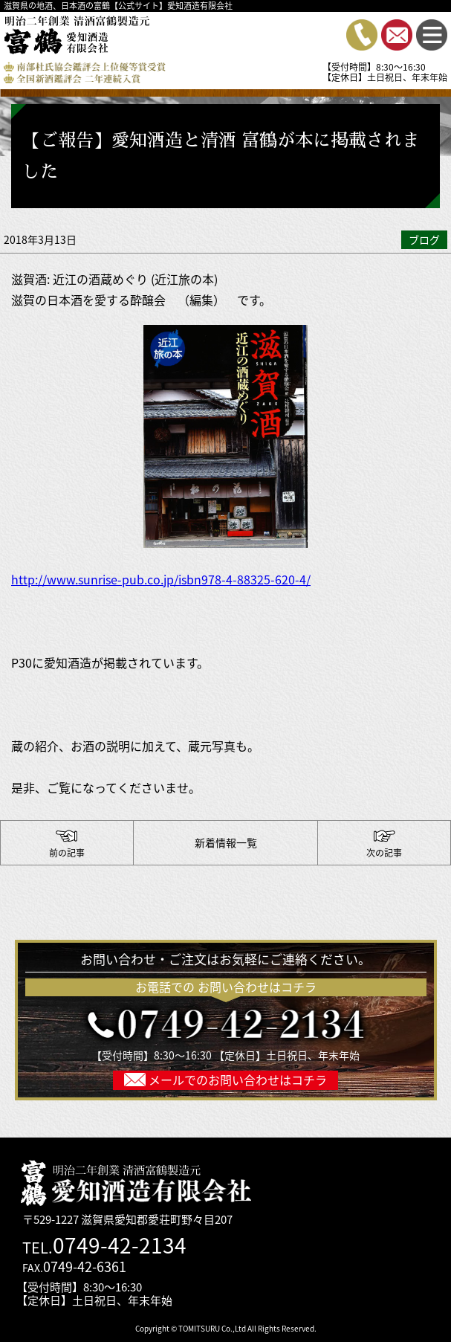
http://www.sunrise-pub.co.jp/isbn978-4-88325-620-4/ (161, 579)
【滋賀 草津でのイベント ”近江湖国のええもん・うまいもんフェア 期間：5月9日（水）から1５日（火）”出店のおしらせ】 (384, 843)
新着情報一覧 (226, 842)
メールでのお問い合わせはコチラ (236, 1079)
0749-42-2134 (119, 1245)
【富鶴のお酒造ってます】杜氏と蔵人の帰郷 (67, 843)
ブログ (424, 239)
